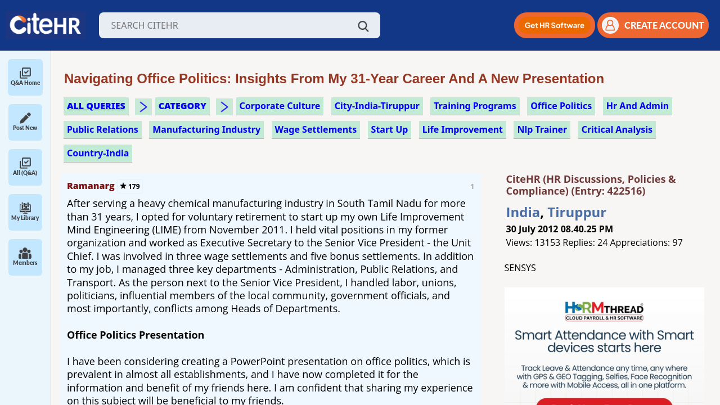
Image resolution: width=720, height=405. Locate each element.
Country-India (98, 153)
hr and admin (637, 106)
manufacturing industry (206, 129)
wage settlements (316, 129)
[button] (554, 25)
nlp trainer (542, 129)
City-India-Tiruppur (377, 106)
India (523, 211)
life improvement (462, 129)
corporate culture (280, 106)
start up (389, 129)
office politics (561, 106)
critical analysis (617, 129)
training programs (475, 106)
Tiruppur (576, 211)
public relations (102, 129)
